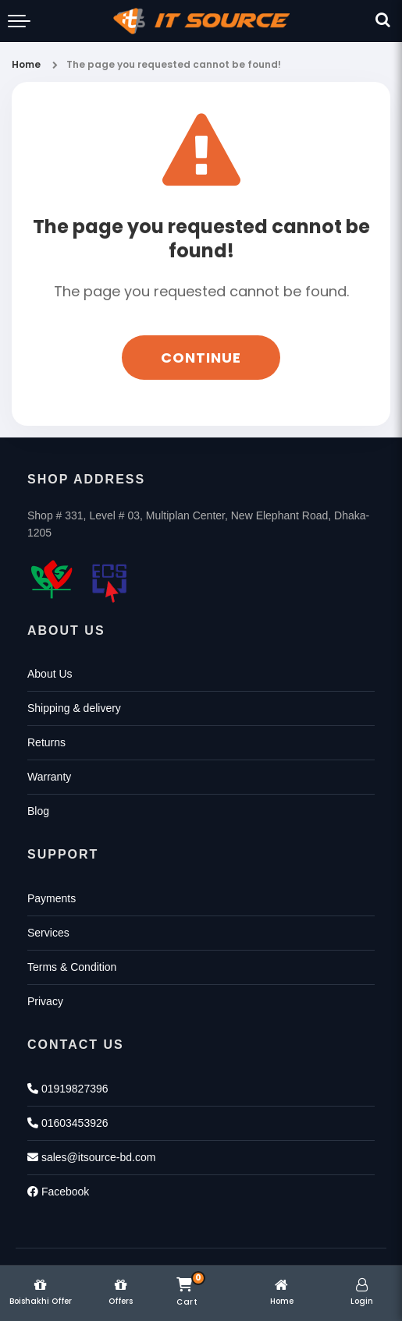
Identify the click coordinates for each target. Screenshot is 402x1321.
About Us (50, 674)
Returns (46, 742)
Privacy (45, 1001)
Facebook (58, 1191)
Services (48, 932)
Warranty (49, 776)
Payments (51, 898)
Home (26, 64)
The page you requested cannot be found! (173, 64)
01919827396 (68, 1088)
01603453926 (68, 1123)
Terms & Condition (71, 967)
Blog (38, 811)
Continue (201, 357)
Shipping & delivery (74, 708)
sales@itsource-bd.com (91, 1157)
